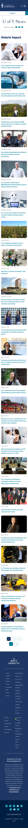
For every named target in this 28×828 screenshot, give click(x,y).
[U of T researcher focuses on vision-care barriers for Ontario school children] (14, 55)
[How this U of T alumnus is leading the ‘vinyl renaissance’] (14, 261)
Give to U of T (18, 679)
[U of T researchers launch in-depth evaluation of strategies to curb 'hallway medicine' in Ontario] (14, 321)
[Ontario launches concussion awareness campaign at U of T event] (14, 500)
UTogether (17, 707)
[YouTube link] (17, 806)
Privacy (6, 726)
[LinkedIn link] (21, 806)
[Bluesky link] (14, 809)
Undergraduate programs (19, 686)
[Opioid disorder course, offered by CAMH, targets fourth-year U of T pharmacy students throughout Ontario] (14, 113)
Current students (8, 680)
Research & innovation (18, 697)
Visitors (7, 695)
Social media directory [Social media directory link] (14, 814)
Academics (18, 682)
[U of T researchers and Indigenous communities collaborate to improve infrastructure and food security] (14, 470)
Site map (6, 732)
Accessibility (7, 723)
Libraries (17, 704)
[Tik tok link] (10, 809)
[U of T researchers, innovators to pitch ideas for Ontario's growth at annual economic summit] (14, 204)
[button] (21, 6)
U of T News (14, 21)
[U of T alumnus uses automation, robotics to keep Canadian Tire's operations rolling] (14, 558)
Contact (6, 717)
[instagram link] (22, 27)
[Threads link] (18, 809)
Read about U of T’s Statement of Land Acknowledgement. (15, 789)
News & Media (19, 673)
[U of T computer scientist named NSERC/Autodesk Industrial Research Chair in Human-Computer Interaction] (14, 174)
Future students (8, 674)
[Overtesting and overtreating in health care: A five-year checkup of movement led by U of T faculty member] (14, 351)
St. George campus (17, 724)
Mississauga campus (18, 730)
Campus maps (17, 741)
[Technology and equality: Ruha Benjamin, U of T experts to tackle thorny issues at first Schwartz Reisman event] (14, 529)
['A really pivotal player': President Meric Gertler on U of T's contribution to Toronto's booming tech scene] (14, 618)
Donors (7, 692)
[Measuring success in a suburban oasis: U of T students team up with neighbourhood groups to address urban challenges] (14, 410)
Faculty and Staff (9, 688)
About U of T (18, 676)
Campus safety (17, 746)
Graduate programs (17, 692)
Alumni (7, 684)
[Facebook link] (19, 27)
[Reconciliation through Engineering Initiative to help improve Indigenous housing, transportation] (14, 143)
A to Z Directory (17, 712)
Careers (6, 720)
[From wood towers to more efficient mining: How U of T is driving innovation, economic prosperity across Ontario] (14, 291)
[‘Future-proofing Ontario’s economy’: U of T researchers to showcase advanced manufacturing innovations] (14, 587)
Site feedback (7, 729)
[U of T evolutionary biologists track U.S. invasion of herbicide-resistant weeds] (14, 233)
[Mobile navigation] (25, 6)
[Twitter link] (16, 27)
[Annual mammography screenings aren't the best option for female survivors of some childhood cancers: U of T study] (14, 440)
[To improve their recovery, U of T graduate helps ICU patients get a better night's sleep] (14, 84)
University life (18, 701)
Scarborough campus (18, 735)
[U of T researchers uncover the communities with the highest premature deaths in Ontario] (14, 380)
